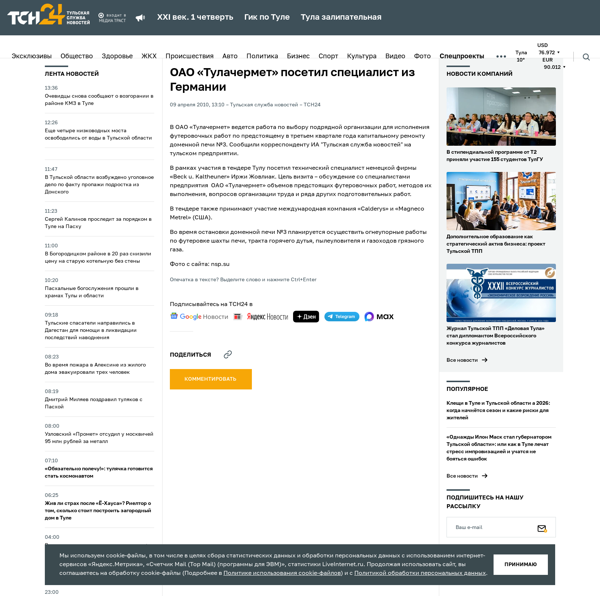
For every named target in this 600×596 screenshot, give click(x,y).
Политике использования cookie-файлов (282, 573)
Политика (262, 56)
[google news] (199, 317)
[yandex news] (260, 316)
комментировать (210, 379)
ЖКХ (149, 56)
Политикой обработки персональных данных (420, 573)
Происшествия (189, 56)
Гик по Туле (267, 17)
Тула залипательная (341, 17)
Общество (77, 56)
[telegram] (341, 316)
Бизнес (298, 56)
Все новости (462, 360)
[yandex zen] (306, 316)
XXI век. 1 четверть (195, 17)
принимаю (520, 564)
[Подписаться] (542, 527)
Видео (395, 56)
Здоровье (117, 56)
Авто (230, 56)
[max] (379, 316)
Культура (362, 56)
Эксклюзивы (32, 56)
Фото (422, 56)
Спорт (328, 56)
